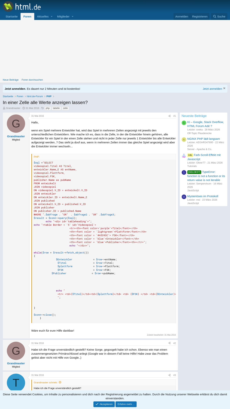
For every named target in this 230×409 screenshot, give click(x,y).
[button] (51, 16)
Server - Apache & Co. (199, 149)
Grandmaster (13, 108)
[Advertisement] (115, 48)
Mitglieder (63, 16)
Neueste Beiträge (194, 116)
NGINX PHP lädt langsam (203, 138)
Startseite (12, 16)
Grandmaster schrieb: (46, 382)
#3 (174, 375)
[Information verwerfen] (223, 89)
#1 (174, 116)
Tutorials (192, 166)
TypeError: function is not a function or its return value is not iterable (206, 176)
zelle (65, 108)
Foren (27, 16)
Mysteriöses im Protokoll (202, 196)
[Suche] (219, 16)
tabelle (56, 108)
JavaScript (193, 190)
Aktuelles (43, 16)
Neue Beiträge (11, 79)
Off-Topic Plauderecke (199, 133)
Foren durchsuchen (32, 79)
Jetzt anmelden (212, 88)
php (48, 108)
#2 (174, 343)
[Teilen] (169, 116)
